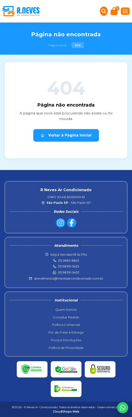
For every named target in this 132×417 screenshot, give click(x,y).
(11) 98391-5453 (68, 272)
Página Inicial (57, 45)
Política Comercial (66, 325)
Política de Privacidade (66, 348)
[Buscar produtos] (104, 11)
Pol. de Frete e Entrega (66, 332)
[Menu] (125, 11)
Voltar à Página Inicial (66, 135)
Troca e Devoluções (66, 340)
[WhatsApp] (122, 407)
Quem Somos (66, 309)
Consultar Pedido (66, 317)
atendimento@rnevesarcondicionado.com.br (68, 278)
